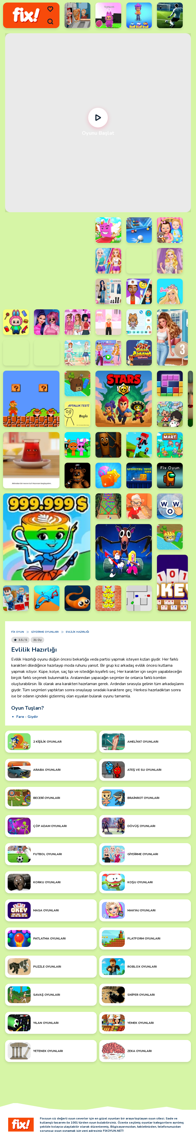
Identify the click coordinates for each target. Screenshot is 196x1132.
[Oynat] (98, 117)
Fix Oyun (17, 632)
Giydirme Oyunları (45, 632)
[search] (50, 21)
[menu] (50, 9)
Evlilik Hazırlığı (77, 632)
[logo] (26, 15)
